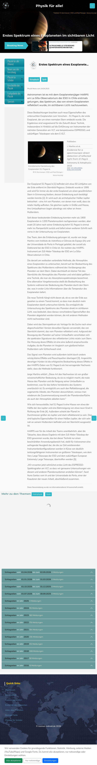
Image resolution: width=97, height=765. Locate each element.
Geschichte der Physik (15, 86)
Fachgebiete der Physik (15, 95)
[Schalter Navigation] (92, 5)
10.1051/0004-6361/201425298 (75, 169)
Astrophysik (34, 79)
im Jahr (23, 600)
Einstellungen (50, 760)
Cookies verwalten (13, 700)
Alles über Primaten (14, 710)
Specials (15, 101)
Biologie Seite (11, 715)
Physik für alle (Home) (13, 62)
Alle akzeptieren (13, 760)
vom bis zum (34, 572)
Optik (44, 79)
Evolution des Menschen (16, 705)
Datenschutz (11, 695)
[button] (86, 46)
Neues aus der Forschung (15, 70)
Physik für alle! (49, 6)
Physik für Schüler (15, 78)
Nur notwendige (32, 760)
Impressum (10, 690)
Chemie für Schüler (13, 720)
